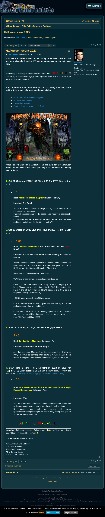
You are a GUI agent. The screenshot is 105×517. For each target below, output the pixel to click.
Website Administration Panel (52, 491)
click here (40, 512)
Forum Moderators (34, 38)
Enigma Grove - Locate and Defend (28, 106)
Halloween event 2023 (17, 32)
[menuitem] (21, 21)
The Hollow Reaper (21, 103)
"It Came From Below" (22, 100)
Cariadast (78, 62)
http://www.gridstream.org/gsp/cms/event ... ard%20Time (39, 373)
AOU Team (20, 38)
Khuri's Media (59, 506)
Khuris (40, 500)
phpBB (45, 478)
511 (81, 68)
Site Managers (49, 38)
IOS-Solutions (71, 506)
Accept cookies (53, 513)
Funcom (63, 498)
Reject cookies (71, 513)
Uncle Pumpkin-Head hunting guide (28, 98)
